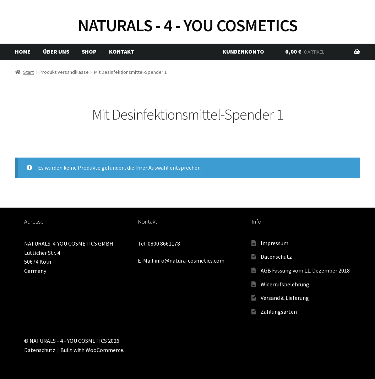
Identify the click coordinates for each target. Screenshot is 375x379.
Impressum (274, 243)
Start (28, 72)
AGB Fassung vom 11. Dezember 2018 (305, 270)
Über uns (56, 51)
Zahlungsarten (279, 311)
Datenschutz (276, 256)
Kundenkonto (243, 51)
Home (23, 51)
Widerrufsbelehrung (285, 284)
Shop (89, 51)
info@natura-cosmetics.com (189, 260)
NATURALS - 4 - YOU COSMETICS (188, 25)
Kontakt (121, 51)
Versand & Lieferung (285, 297)
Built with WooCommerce (91, 349)
